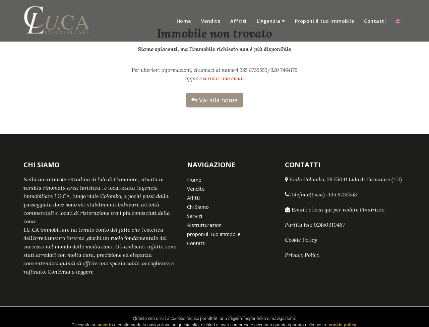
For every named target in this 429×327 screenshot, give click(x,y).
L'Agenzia (269, 21)
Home (184, 21)
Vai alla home (214, 100)
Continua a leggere (71, 271)
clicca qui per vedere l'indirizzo (346, 209)
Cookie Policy (301, 239)
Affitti (238, 21)
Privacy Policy (302, 254)
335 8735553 (342, 194)
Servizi (194, 216)
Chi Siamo (198, 206)
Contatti (375, 21)
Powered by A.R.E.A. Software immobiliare (177, 316)
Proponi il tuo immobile (324, 21)
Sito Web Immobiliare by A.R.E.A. (262, 316)
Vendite (211, 21)
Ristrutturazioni (205, 225)
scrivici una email (223, 78)
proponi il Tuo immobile (214, 234)
